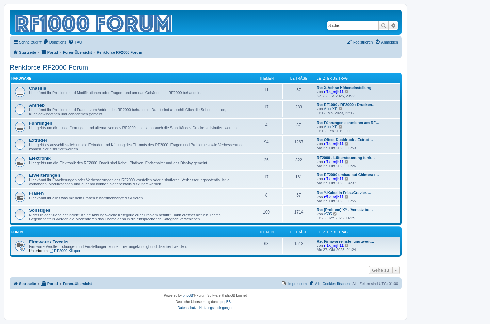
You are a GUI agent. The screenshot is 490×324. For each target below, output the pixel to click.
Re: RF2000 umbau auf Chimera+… (348, 175)
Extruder (38, 140)
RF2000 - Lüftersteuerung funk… (346, 158)
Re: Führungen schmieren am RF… (348, 123)
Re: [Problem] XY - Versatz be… (345, 210)
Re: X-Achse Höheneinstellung (344, 88)
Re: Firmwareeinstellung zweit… (345, 241)
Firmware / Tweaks (48, 241)
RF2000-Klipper (65, 251)
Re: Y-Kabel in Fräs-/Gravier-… (344, 193)
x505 (328, 214)
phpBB (188, 295)
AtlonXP (331, 109)
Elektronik (40, 158)
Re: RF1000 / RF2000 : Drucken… (346, 105)
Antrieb (37, 105)
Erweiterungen (44, 175)
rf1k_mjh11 (334, 92)
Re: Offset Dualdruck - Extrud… (345, 140)
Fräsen (36, 193)
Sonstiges (39, 210)
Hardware (21, 78)
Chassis (37, 88)
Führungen (40, 123)
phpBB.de (227, 302)
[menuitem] (54, 42)
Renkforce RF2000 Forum (49, 67)
